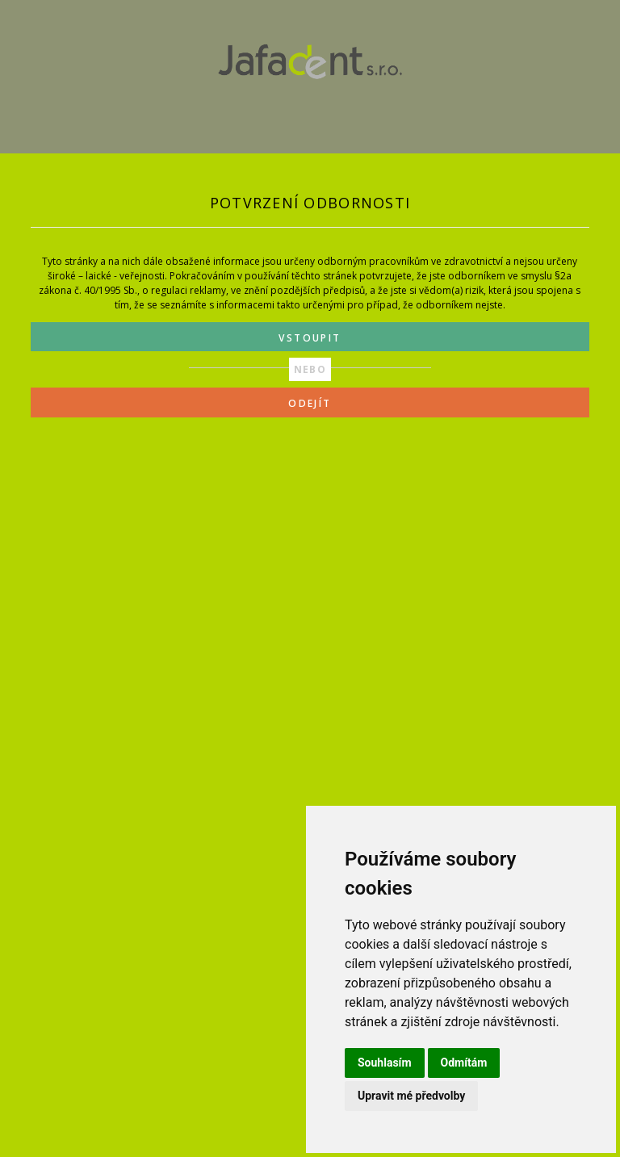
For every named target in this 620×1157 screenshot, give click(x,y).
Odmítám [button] (464, 1062)
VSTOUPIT (310, 338)
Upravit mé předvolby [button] (411, 1095)
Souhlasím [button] (385, 1062)
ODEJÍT (309, 403)
